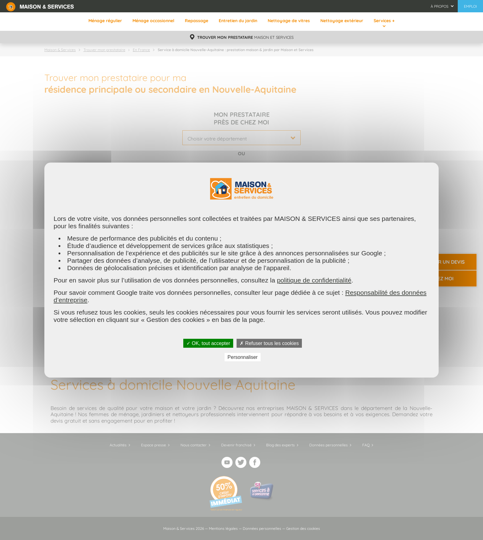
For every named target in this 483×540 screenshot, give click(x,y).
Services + (384, 20)
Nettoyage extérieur (341, 20)
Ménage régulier (105, 20)
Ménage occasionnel (153, 20)
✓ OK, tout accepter (208, 343)
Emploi (470, 6)
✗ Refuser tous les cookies (269, 343)
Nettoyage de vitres (289, 20)
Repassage (196, 20)
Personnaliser (243, 357)
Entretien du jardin (238, 20)
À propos (439, 6)
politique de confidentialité (314, 279)
